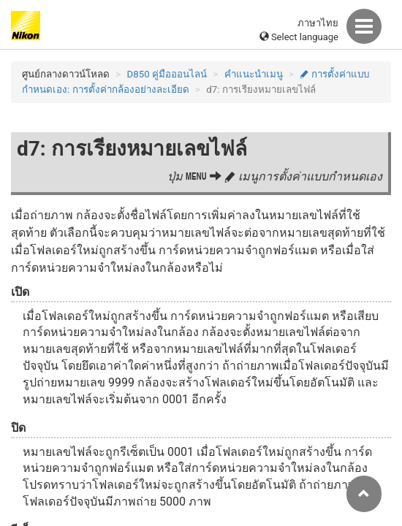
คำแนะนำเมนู (253, 74)
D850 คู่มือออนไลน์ (167, 74)
